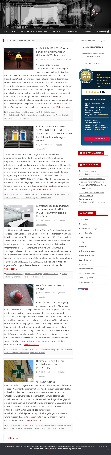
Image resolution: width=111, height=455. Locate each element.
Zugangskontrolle (86, 282)
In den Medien (71, 31)
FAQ (13, 31)
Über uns (56, 31)
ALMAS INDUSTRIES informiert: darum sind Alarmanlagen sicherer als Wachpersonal (53, 52)
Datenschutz (102, 31)
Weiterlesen (103, 115)
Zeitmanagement (86, 278)
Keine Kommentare (63, 59)
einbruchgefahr (27, 428)
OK (49, 452)
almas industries (13, 428)
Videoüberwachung (47, 349)
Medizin (82, 242)
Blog (5, 31)
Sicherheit (83, 246)
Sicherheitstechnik (11, 115)
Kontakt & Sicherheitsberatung (34, 31)
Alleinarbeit (83, 219)
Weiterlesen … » (63, 107)
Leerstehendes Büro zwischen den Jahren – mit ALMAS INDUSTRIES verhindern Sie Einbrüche (53, 211)
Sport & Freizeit (85, 260)
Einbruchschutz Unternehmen (16, 353)
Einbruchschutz (31, 112)
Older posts (11, 438)
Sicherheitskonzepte (47, 112)
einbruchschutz (48, 115)
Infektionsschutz (85, 237)
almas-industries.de (93, 63)
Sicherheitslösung (28, 197)
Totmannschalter (86, 269)
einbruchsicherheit (24, 118)
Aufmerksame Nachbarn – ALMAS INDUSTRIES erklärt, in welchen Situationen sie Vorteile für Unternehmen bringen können (54, 133)
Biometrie (83, 224)
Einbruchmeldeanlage (15, 112)
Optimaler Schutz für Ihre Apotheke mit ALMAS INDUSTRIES (50, 364)
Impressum (87, 31)
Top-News (83, 264)
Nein (53, 452)
